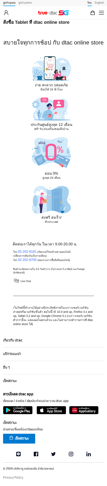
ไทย (90, 3)
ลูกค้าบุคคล (9, 3)
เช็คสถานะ (19, 438)
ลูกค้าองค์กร (25, 3)
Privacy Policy (13, 477)
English (99, 3)
